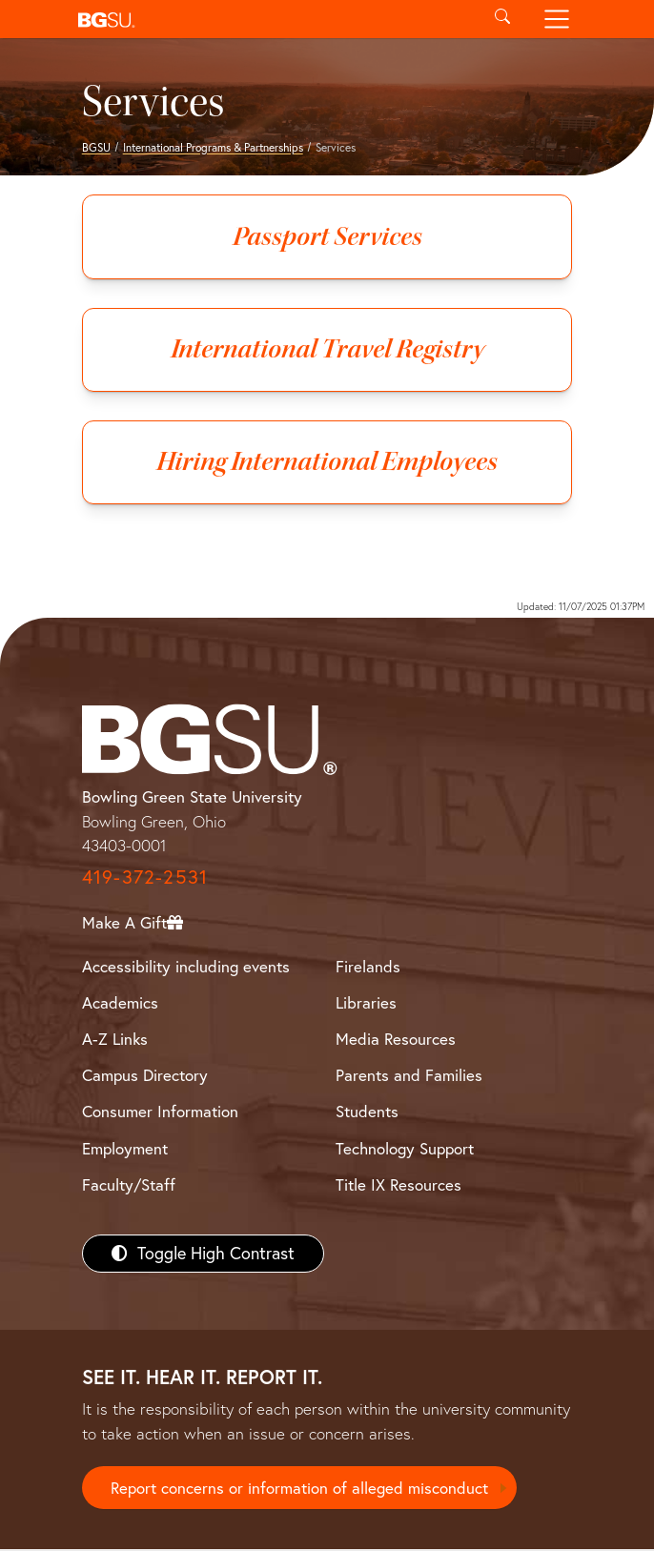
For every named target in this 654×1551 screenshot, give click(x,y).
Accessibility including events (186, 967)
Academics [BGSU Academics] (120, 1003)
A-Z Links (115, 1040)
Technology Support (405, 1149)
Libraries (366, 1003)
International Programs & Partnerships (213, 147)
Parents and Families (409, 1076)
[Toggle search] (502, 19)
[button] (272, 19)
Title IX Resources (398, 1185)
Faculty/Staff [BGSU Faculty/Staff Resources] (128, 1185)
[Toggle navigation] (557, 19)
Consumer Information (160, 1113)
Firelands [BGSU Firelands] (368, 967)
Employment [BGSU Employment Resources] (125, 1149)
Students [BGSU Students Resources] (367, 1113)
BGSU (96, 147)
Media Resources (396, 1040)
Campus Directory (145, 1076)
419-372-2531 (145, 877)
